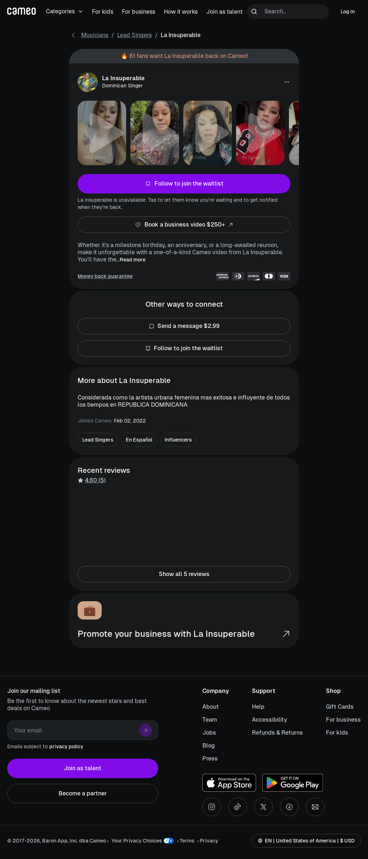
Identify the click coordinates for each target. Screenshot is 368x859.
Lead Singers (134, 35)
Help (258, 706)
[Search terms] (288, 11)
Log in (347, 11)
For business (343, 719)
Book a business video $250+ (184, 225)
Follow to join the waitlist (184, 183)
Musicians (95, 35)
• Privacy (207, 841)
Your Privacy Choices (136, 841)
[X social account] (263, 807)
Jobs (209, 732)
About (210, 706)
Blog (208, 745)
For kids (337, 732)
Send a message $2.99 (184, 326)
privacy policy (66, 746)
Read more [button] (133, 259)
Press (210, 758)
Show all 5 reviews (184, 574)
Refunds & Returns (277, 732)
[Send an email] (315, 807)
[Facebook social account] (289, 807)
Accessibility (269, 719)
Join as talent (83, 768)
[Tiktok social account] (237, 807)
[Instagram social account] (211, 807)
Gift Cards (340, 706)
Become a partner (83, 793)
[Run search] (254, 11)
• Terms (185, 841)
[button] (286, 82)
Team (209, 719)
